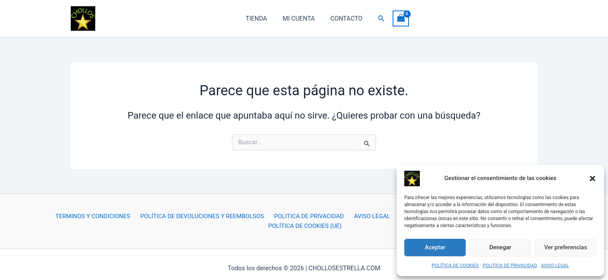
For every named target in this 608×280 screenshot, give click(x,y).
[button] (592, 181)
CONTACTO (343, 18)
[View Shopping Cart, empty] (396, 18)
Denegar (500, 247)
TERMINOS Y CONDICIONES (55, 218)
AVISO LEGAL (555, 265)
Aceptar (435, 247)
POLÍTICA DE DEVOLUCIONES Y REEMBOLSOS (164, 218)
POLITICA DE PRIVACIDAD (510, 265)
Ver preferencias (565, 247)
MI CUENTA (299, 18)
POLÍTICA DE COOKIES (455, 265)
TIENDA (259, 18)
